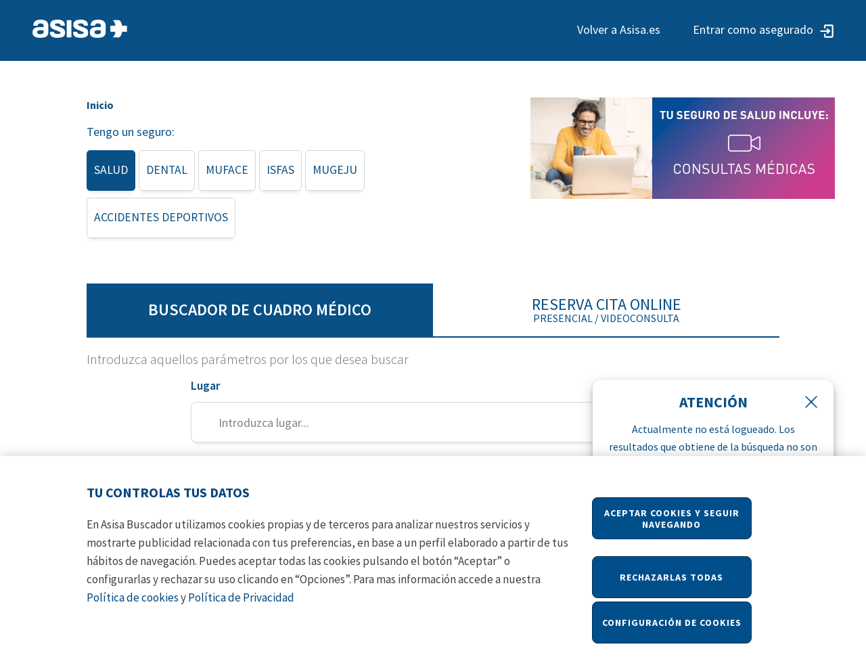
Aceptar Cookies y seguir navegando (671, 527)
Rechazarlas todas (671, 585)
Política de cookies (133, 605)
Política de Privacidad (241, 605)
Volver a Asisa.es (618, 29)
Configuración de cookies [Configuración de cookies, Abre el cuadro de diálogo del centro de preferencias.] (672, 631)
